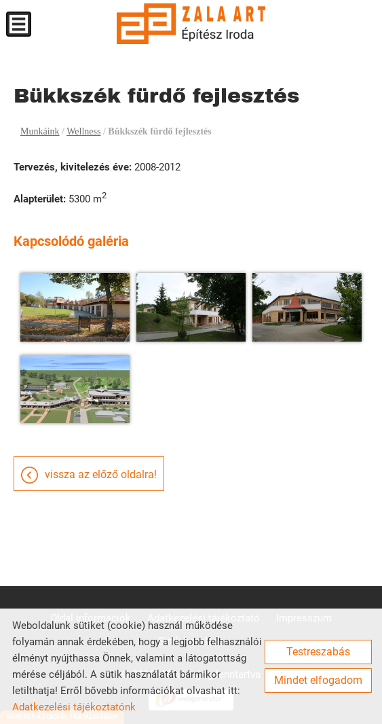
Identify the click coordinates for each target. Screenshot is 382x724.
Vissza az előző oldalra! (101, 474)
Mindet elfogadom (318, 680)
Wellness (83, 131)
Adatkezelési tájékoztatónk (74, 707)
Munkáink (40, 131)
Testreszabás (318, 651)
